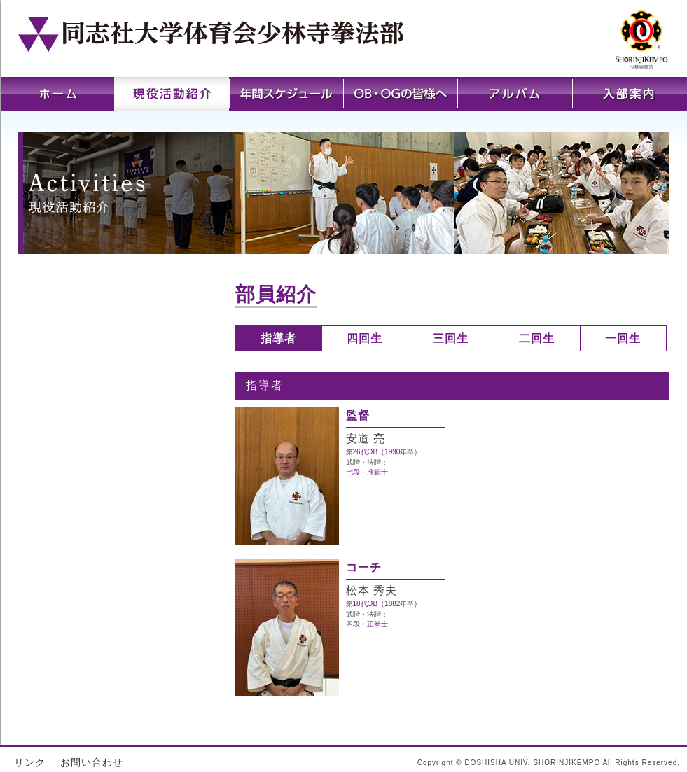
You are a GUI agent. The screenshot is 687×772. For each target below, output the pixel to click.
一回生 (623, 338)
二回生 (537, 338)
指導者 (278, 338)
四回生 (364, 338)
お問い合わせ (91, 762)
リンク (30, 762)
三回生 (451, 338)
